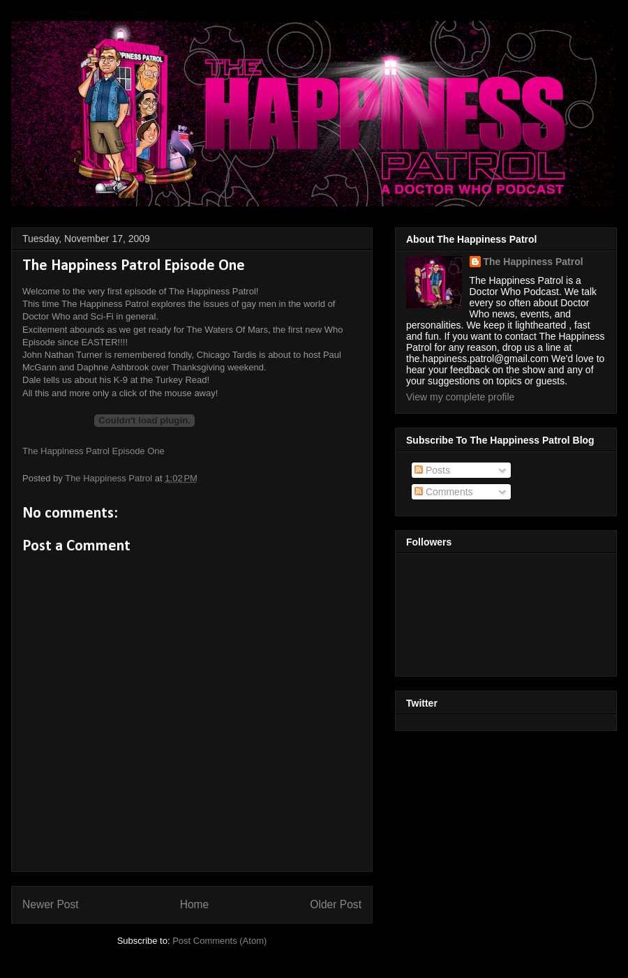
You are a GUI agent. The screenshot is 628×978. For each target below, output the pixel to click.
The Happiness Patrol (533, 261)
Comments (443, 491)
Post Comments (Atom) (219, 940)
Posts (432, 470)
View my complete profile (460, 397)
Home (194, 904)
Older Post (335, 904)
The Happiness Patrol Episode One (93, 451)
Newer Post (50, 904)
